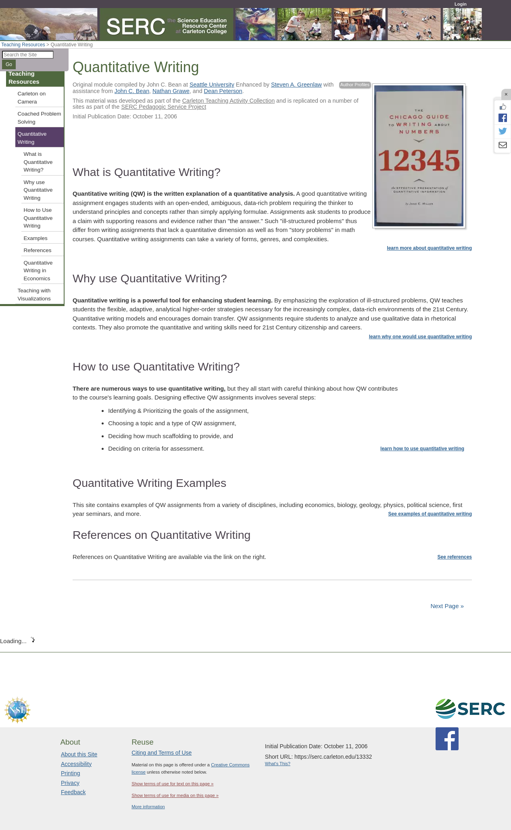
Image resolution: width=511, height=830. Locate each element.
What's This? (277, 763)
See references (455, 557)
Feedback (73, 792)
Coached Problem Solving (39, 118)
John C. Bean (132, 91)
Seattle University (212, 84)
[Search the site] (28, 55)
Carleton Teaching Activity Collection (228, 100)
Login (461, 4)
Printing (70, 773)
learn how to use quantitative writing (422, 448)
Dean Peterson (223, 91)
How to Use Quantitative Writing (38, 218)
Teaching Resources (23, 45)
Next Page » (446, 605)
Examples (36, 238)
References (38, 250)
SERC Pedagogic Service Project (163, 106)
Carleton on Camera (32, 98)
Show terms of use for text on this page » (172, 783)
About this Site (79, 754)
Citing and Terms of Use (161, 752)
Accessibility (76, 764)
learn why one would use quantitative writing (420, 336)
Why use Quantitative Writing (38, 190)
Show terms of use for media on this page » (175, 795)
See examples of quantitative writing (430, 514)
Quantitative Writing (32, 138)
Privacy (70, 783)
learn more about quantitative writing (429, 248)
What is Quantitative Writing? (38, 162)
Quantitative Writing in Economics (38, 270)
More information (148, 806)
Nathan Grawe (171, 91)
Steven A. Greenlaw (296, 84)
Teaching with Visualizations (34, 295)
